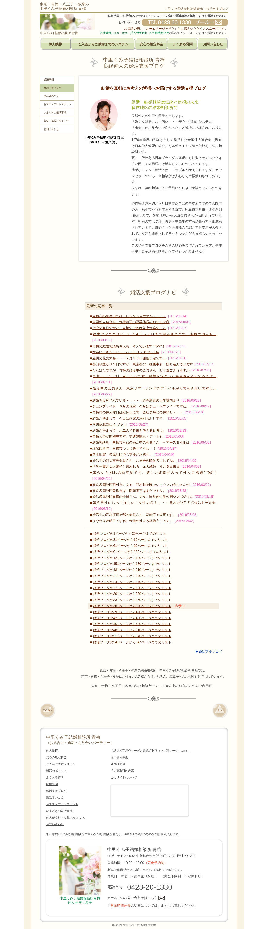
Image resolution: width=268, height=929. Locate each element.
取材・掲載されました (56, 120)
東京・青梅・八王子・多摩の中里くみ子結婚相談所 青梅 (64, 6)
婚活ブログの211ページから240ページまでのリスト (132, 576)
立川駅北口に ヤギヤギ (109, 424)
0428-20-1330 (149, 887)
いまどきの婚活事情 (55, 112)
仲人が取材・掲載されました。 (66, 817)
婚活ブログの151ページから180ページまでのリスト (132, 564)
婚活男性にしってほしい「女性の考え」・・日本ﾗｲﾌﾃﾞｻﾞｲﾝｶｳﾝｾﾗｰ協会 (154, 502)
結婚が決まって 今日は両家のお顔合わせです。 (129, 418)
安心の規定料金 (151, 44)
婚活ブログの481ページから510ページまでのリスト (132, 630)
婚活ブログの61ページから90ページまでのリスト (130, 546)
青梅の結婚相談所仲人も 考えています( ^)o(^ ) (128, 346)
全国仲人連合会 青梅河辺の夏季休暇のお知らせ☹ (131, 322)
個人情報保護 (119, 757)
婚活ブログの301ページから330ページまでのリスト (132, 594)
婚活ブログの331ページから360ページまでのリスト (132, 600)
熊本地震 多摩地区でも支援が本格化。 (122, 454)
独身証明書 (118, 764)
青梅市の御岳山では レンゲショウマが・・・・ (129, 316)
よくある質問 (183, 44)
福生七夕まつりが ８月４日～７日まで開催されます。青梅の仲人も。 (154, 334)
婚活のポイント (56, 770)
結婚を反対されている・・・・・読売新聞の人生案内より (135, 400)
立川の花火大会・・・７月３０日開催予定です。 (129, 358)
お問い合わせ (213, 44)
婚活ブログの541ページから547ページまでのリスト (132, 642)
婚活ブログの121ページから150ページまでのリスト (132, 558)
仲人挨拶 (55, 44)
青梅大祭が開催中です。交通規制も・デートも (127, 436)
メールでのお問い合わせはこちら (136, 898)
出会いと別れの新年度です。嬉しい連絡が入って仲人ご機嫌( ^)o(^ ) (154, 472)
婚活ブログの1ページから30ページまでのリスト (129, 533)
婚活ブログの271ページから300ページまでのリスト (132, 588)
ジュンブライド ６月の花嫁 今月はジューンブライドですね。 (140, 406)
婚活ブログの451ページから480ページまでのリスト (132, 624)
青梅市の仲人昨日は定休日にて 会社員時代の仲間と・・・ (137, 412)
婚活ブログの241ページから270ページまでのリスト (132, 582)
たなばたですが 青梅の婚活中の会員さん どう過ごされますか (140, 370)
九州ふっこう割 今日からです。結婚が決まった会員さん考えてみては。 (154, 376)
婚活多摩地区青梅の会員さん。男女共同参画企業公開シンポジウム (142, 496)
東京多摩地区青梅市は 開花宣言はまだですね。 (129, 491)
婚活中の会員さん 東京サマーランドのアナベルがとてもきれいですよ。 (154, 388)
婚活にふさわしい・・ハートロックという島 (125, 352)
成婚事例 (49, 79)
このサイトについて (124, 777)
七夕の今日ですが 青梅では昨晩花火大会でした (129, 328)
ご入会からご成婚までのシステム (103, 44)
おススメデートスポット (57, 104)
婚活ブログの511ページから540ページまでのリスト (132, 636)
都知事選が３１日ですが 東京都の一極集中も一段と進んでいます (142, 364)
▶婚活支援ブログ (208, 651)
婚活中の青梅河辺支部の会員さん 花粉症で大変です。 (134, 515)
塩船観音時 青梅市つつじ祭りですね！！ (124, 448)
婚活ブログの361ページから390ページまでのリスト (132, 606)
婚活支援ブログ (52, 88)
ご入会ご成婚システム (60, 764)
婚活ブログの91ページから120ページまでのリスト (131, 552)
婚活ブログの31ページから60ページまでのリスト (130, 539)
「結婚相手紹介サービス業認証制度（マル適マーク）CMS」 (150, 750)
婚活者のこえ (51, 96)
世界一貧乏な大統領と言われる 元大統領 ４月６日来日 (135, 466)
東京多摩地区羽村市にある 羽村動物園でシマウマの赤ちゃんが (140, 484)
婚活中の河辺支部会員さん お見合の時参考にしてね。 (134, 460)
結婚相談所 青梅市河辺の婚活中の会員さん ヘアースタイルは (140, 442)
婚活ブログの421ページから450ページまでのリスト (132, 618)
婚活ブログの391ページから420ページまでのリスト (132, 612)
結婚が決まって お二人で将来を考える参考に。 (129, 430)
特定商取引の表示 (122, 770)
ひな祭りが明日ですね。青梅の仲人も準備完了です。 (132, 521)
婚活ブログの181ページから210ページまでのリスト (132, 570)
